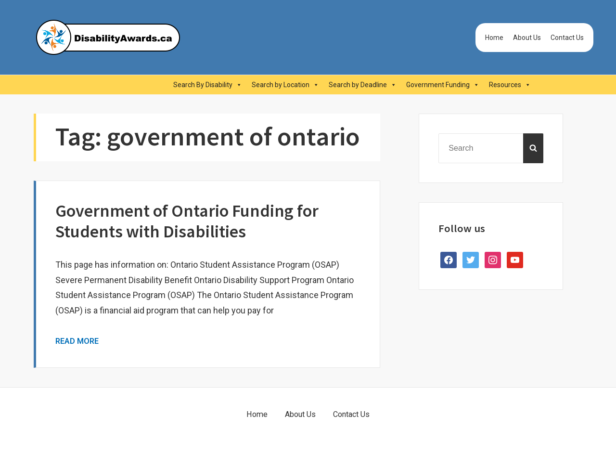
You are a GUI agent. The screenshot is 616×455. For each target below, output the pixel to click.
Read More (77, 341)
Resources (510, 84)
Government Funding (442, 84)
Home (494, 37)
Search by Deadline (363, 84)
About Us (527, 37)
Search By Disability (207, 84)
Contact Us (567, 37)
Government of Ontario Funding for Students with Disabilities (187, 221)
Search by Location (285, 84)
